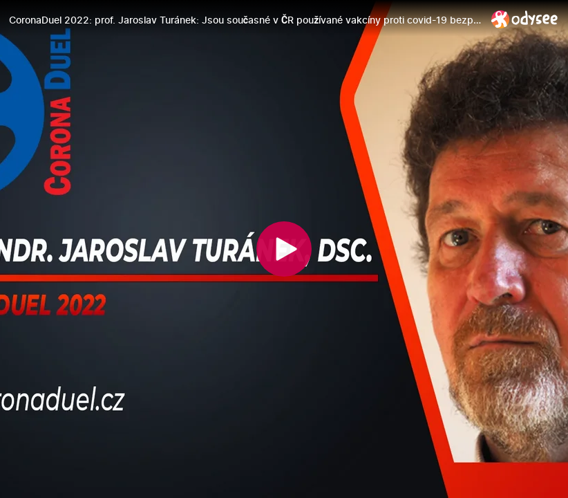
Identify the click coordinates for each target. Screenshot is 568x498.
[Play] (284, 249)
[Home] (525, 19)
